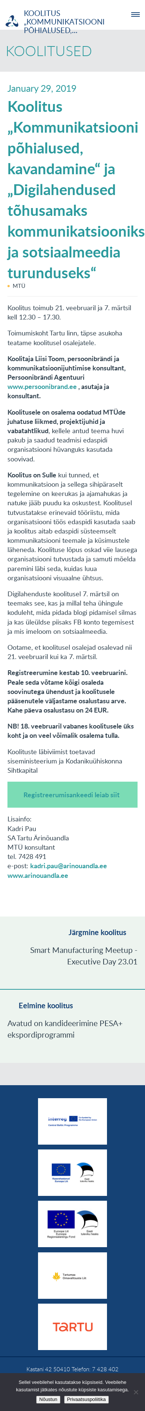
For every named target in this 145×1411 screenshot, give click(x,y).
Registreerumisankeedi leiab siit (71, 794)
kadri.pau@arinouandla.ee (68, 865)
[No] (135, 1392)
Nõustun (48, 1399)
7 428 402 (105, 1369)
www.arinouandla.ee (37, 875)
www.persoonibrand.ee (42, 386)
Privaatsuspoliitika (86, 1399)
